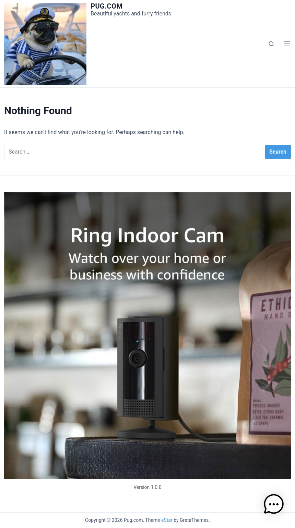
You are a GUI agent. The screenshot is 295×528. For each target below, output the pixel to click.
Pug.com (106, 6)
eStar (167, 520)
